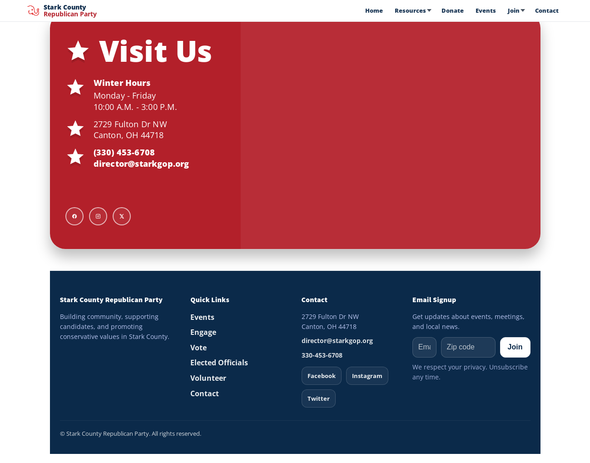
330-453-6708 (322, 355)
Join (514, 10)
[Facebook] (74, 216)
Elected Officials (219, 363)
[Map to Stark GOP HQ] (391, 130)
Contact (547, 10)
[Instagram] (98, 216)
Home (374, 10)
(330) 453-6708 (124, 152)
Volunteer (208, 378)
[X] (122, 216)
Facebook (321, 376)
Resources (410, 10)
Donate (452, 10)
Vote (198, 348)
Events (486, 10)
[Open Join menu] (524, 10)
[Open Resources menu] (430, 10)
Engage (203, 332)
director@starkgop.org (141, 163)
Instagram (367, 376)
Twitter (318, 398)
